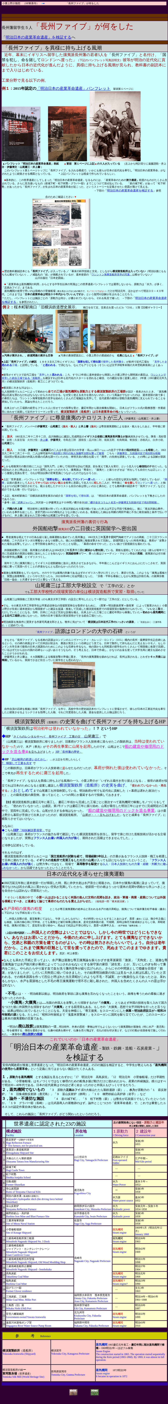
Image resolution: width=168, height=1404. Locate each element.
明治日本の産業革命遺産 (56, 1047)
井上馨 (44, 440)
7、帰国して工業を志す (17, 763)
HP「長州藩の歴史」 (68, 751)
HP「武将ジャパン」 (24, 502)
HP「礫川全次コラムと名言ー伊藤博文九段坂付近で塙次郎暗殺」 (121, 502)
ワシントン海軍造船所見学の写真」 (111, 274)
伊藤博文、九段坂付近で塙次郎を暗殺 (138, 453)
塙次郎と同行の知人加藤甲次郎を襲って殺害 (78, 453)
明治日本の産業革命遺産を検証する (130, 190)
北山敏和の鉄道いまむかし (29, 759)
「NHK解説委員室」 (29, 830)
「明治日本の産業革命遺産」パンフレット (73, 88)
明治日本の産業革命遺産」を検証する (39, 37)
